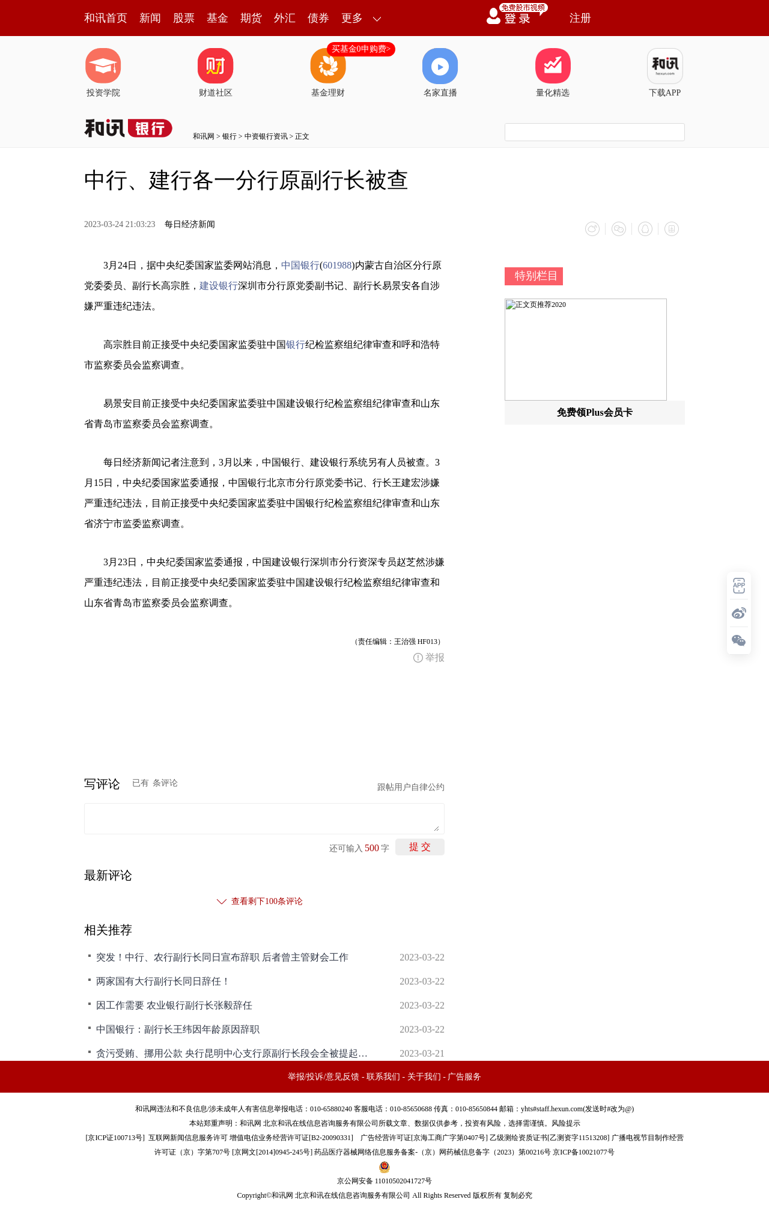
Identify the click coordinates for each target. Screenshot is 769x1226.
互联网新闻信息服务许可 (188, 1137)
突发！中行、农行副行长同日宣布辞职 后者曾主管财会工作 (222, 957)
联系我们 (383, 1076)
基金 (217, 18)
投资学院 (103, 72)
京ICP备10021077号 (584, 1152)
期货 (251, 18)
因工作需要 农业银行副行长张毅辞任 (174, 1005)
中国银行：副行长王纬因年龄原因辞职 (178, 1029)
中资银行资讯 (266, 136)
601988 (337, 265)
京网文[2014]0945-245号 (272, 1152)
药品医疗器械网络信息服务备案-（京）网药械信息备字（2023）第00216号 (432, 1152)
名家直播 (440, 72)
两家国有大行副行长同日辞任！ (163, 981)
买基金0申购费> (361, 48)
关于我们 (424, 1076)
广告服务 (464, 1076)
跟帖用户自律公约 (411, 787)
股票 (184, 18)
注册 (580, 18)
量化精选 (553, 72)
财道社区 (216, 72)
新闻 (150, 18)
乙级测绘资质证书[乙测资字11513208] (550, 1137)
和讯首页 (105, 18)
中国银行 (300, 265)
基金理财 (328, 72)
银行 (229, 136)
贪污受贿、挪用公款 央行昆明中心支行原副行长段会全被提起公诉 (234, 1053)
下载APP (665, 72)
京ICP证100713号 (115, 1137)
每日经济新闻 (190, 224)
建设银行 (218, 286)
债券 (318, 18)
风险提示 (566, 1123)
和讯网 (203, 136)
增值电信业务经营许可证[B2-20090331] (291, 1137)
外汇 (285, 18)
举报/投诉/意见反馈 (324, 1076)
